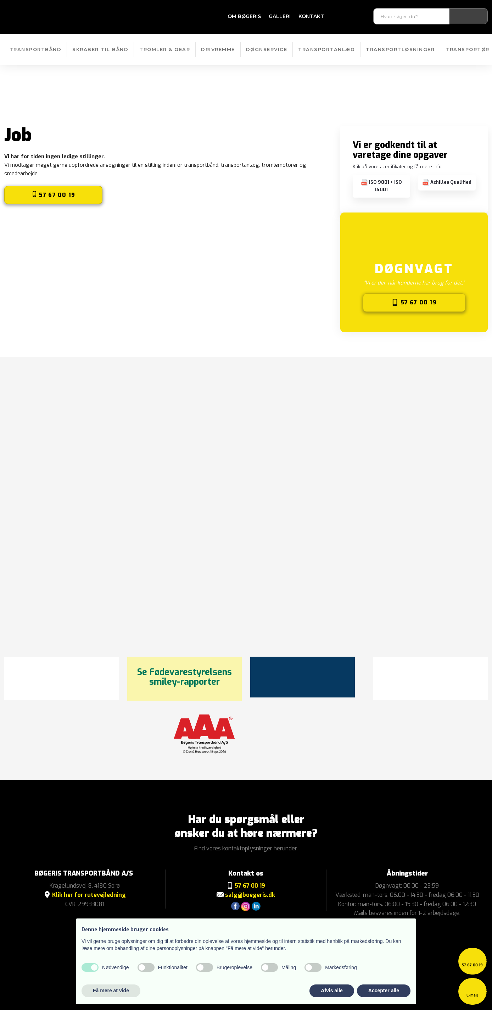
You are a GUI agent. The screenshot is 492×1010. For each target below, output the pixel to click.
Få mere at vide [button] (111, 990)
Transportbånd (36, 49)
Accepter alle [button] (383, 990)
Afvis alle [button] (331, 990)
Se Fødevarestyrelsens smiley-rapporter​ (184, 677)
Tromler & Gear (164, 49)
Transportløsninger (400, 49)
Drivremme (218, 49)
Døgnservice (266, 49)
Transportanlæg (326, 49)
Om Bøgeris (244, 16)
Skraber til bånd (100, 49)
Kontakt (311, 16)
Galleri (280, 16)
